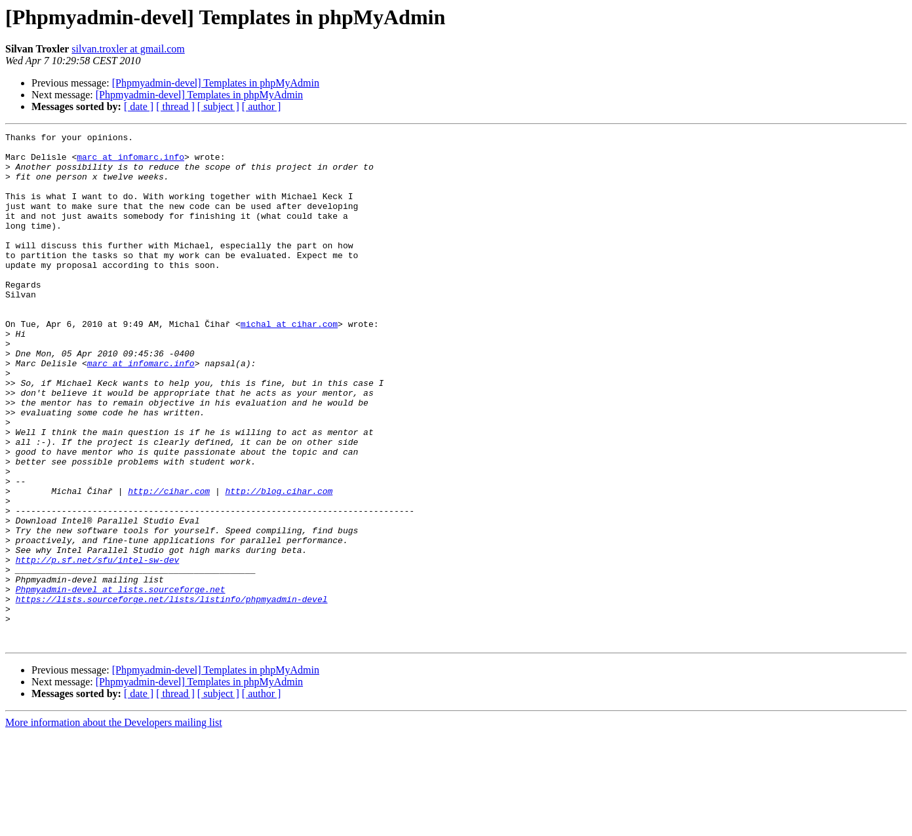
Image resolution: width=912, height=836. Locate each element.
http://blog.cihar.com (278, 563)
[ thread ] (175, 106)
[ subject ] (218, 106)
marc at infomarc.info (130, 162)
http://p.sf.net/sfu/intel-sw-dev (98, 646)
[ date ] (138, 106)
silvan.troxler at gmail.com (127, 48)
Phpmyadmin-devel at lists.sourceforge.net (121, 681)
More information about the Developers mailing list (113, 824)
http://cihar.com (169, 563)
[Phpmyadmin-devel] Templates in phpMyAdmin (215, 82)
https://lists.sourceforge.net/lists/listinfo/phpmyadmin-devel (172, 693)
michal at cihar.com (289, 363)
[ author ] (261, 106)
